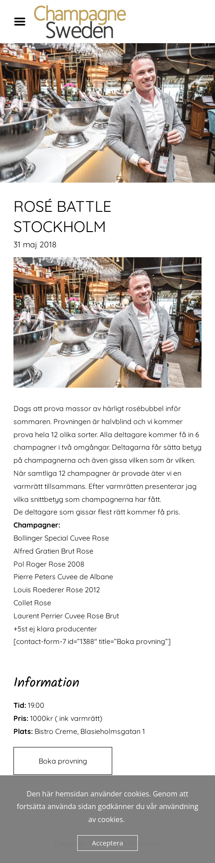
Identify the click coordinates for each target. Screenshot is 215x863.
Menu (22, 21)
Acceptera (107, 842)
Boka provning (63, 760)
